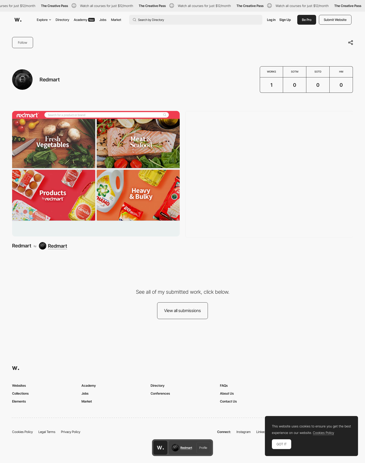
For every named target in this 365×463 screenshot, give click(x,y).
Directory (62, 20)
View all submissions (182, 310)
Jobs (102, 20)
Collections (20, 393)
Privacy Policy (70, 432)
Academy (84, 20)
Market (116, 20)
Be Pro (306, 20)
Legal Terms (46, 432)
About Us (227, 393)
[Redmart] (96, 173)
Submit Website (335, 20)
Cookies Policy (22, 432)
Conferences (160, 393)
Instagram (244, 432)
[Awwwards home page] (160, 448)
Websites (19, 385)
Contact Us (228, 401)
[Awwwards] (17, 20)
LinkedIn (262, 432)
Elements (19, 401)
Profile (203, 448)
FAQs (224, 385)
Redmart (21, 246)
